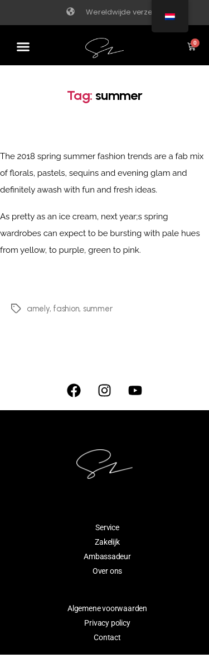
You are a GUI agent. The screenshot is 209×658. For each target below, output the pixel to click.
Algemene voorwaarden (107, 608)
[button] (23, 46)
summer (97, 309)
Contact (107, 637)
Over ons (107, 570)
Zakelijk (107, 541)
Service (107, 527)
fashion (66, 309)
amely (38, 309)
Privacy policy (107, 622)
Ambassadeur (107, 556)
